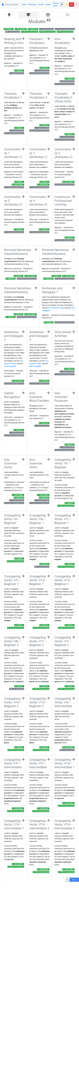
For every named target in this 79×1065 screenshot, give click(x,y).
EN (71, 4)
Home (24, 4)
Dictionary (32, 4)
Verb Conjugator (10, 366)
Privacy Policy (55, 4)
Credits (41, 4)
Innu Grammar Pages (56, 308)
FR (76, 4)
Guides (48, 4)
